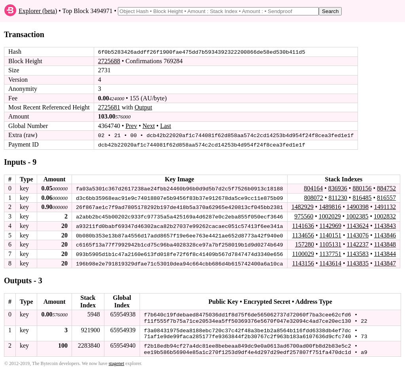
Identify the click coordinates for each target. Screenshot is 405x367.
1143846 (385, 234)
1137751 (330, 252)
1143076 (358, 234)
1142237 (358, 243)
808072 (313, 197)
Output (143, 107)
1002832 (385, 215)
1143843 (385, 225)
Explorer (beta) (38, 11)
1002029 (330, 215)
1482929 (302, 206)
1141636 (303, 225)
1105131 (330, 243)
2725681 (109, 107)
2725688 (109, 61)
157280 (304, 243)
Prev (131, 125)
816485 (361, 197)
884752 (386, 187)
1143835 (358, 261)
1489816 (330, 206)
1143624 (358, 225)
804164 (313, 187)
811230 (337, 197)
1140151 (330, 234)
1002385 (357, 215)
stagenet (116, 360)
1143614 (330, 261)
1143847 (385, 261)
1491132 (385, 206)
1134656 (303, 234)
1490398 (357, 206)
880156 (361, 187)
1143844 (385, 252)
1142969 (330, 225)
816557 (386, 197)
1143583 (358, 252)
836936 (337, 187)
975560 (303, 215)
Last (165, 125)
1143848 (385, 243)
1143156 (303, 261)
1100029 (303, 252)
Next (148, 125)
